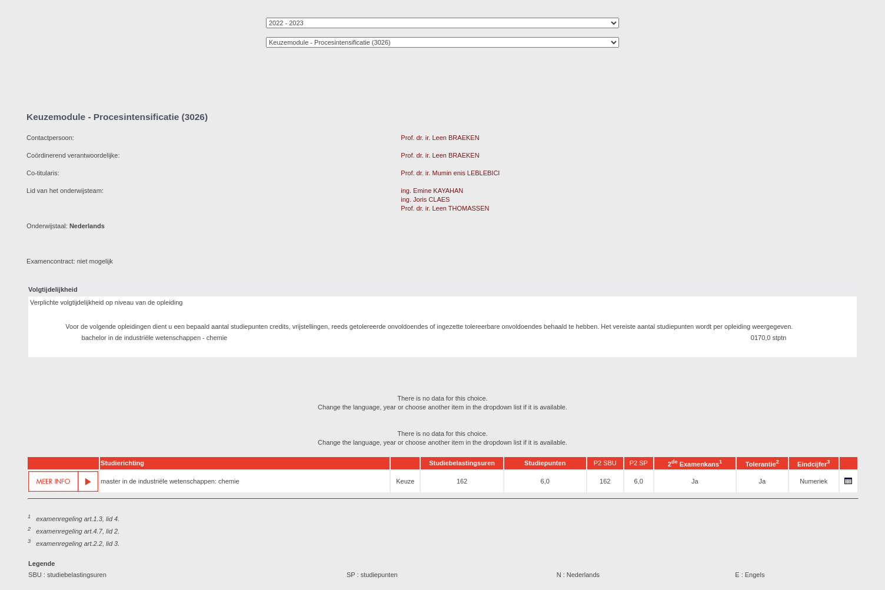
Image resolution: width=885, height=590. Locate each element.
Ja (694, 481)
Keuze (405, 481)
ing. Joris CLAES (425, 199)
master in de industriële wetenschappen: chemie (170, 481)
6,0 (545, 481)
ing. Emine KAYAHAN (432, 190)
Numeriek (813, 481)
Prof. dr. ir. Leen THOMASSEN (445, 208)
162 (462, 481)
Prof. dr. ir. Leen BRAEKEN (440, 137)
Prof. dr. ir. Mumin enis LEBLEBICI (450, 172)
